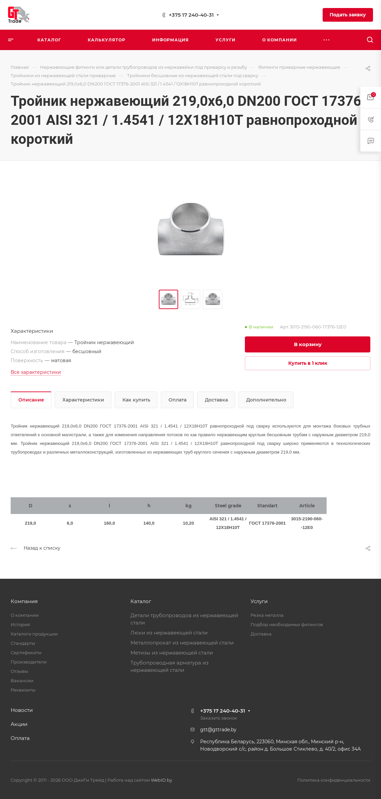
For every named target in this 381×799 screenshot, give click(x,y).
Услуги (259, 601)
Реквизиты (23, 690)
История (20, 624)
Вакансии (22, 680)
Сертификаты (26, 652)
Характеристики (83, 400)
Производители (29, 661)
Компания (24, 601)
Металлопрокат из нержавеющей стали (182, 642)
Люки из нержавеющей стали (169, 632)
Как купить (136, 400)
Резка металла (267, 615)
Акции (19, 724)
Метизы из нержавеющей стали (171, 652)
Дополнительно (266, 400)
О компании (25, 615)
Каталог (140, 601)
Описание (31, 400)
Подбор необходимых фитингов (287, 624)
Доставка (216, 400)
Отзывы (19, 671)
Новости (22, 710)
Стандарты (23, 643)
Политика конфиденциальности (333, 780)
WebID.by (161, 780)
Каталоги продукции (34, 633)
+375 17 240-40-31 (191, 15)
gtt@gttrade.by (218, 730)
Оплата (177, 400)
